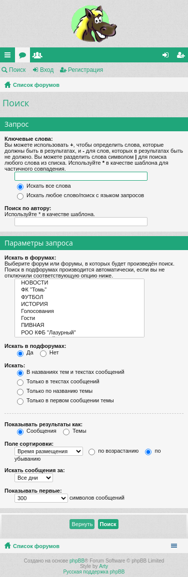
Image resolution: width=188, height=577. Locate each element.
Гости (80, 318)
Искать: (14, 365)
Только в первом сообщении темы (65, 400)
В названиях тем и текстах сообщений (70, 372)
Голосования (80, 311)
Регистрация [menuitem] (182, 56)
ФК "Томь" (80, 290)
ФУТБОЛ (80, 297)
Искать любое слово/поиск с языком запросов (80, 195)
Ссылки (9, 56)
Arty (103, 566)
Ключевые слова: (28, 139)
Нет (49, 352)
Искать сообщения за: (34, 470)
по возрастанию (113, 451)
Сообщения (36, 431)
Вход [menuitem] (167, 56)
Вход (47, 69)
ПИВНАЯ (80, 325)
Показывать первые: (33, 491)
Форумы (24, 56)
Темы (74, 431)
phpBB (77, 561)
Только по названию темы (54, 391)
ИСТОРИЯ (80, 304)
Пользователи (39, 56)
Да (25, 352)
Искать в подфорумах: (35, 346)
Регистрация (85, 69)
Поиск (17, 69)
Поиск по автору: (27, 208)
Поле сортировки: (29, 444)
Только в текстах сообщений (58, 381)
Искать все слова (44, 186)
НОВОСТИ (80, 283)
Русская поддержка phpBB (93, 572)
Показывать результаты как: (43, 424)
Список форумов (36, 85)
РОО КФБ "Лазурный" (80, 332)
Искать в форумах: (30, 258)
